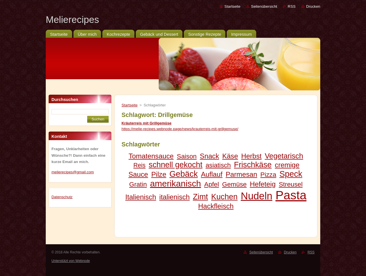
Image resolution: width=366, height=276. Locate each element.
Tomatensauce (151, 156)
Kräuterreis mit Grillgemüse (147, 123)
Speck (290, 173)
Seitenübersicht (264, 6)
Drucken (313, 6)
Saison (186, 156)
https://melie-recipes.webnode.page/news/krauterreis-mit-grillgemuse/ (180, 129)
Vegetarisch (284, 156)
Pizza (268, 174)
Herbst (251, 156)
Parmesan (241, 174)
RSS (291, 6)
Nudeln (256, 195)
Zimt (200, 196)
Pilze (158, 174)
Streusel (291, 184)
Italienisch (140, 197)
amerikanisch (175, 183)
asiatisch (218, 165)
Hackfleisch (216, 206)
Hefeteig (263, 184)
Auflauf (211, 174)
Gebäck (183, 173)
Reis (140, 165)
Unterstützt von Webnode (70, 261)
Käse (230, 156)
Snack (209, 156)
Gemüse (234, 184)
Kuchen (224, 196)
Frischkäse (253, 164)
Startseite (232, 6)
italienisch (174, 197)
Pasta (290, 195)
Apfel (211, 184)
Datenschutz (62, 197)
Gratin (138, 184)
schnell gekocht (175, 164)
